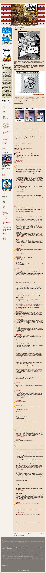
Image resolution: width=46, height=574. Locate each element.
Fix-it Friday (5, 128)
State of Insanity (5, 133)
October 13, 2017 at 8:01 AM (20, 229)
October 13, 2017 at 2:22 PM (20, 397)
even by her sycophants (26, 304)
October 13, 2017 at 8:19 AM (20, 236)
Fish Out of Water (18, 160)
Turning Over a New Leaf (6, 226)
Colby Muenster (18, 319)
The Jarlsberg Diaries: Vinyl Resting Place (7, 127)
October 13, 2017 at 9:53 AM (20, 265)
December (4, 118)
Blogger (28, 570)
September (5, 232)
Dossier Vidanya (5, 123)
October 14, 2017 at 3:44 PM (20, 490)
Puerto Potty (5, 139)
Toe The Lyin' (5, 221)
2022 (3, 111)
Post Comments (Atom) (21, 535)
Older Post (42, 533)
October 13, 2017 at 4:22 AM (20, 162)
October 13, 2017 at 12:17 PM (20, 316)
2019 (3, 206)
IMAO (2, 173)
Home (29, 533)
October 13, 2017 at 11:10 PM (20, 481)
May (4, 237)
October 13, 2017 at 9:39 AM (20, 259)
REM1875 (17, 152)
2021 (3, 112)
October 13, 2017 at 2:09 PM (20, 387)
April (4, 147)
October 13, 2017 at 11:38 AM (20, 308)
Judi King (17, 390)
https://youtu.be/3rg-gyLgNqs (20, 512)
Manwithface (18, 165)
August (4, 142)
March (4, 148)
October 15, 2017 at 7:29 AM (20, 504)
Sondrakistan (3, 174)
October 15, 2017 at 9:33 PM (20, 518)
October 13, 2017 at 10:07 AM (20, 278)
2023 (3, 201)
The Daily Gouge (4, 175)
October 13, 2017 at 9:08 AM (20, 253)
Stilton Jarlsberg (18, 204)
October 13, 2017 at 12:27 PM (20, 331)
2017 (3, 117)
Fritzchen (17, 256)
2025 (3, 107)
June (4, 144)
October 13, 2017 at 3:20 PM (20, 402)
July (4, 143)
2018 (3, 116)
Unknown (17, 248)
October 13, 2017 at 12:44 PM (20, 379)
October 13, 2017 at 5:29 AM (20, 182)
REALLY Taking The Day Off (7, 131)
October (4, 212)
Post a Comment (17, 529)
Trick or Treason (5, 122)
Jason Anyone (18, 405)
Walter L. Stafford (18, 311)
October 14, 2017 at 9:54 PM (20, 499)
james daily (17, 268)
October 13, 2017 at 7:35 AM (20, 191)
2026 (3, 106)
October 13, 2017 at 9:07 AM (20, 245)
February (4, 149)
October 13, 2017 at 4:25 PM (20, 441)
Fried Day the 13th (5, 132)
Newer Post (16, 533)
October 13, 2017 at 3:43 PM (20, 436)
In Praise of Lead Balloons (7, 138)
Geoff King (17, 185)
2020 (3, 113)
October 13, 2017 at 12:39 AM (20, 149)
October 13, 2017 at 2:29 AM (20, 157)
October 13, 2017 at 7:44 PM (20, 469)
